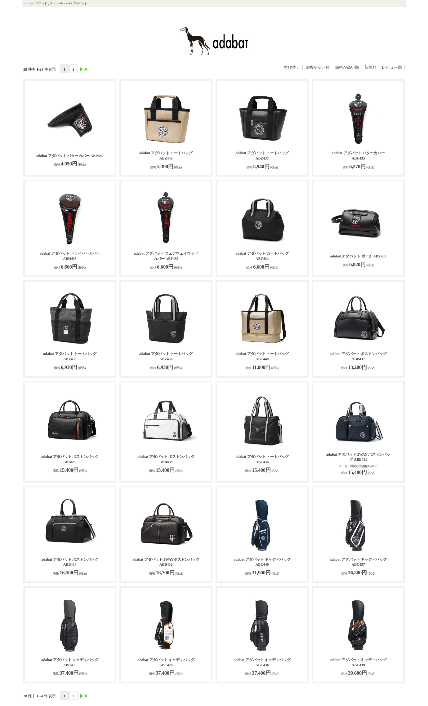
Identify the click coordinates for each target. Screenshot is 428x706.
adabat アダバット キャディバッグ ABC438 (69, 662)
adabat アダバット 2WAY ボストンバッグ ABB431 (358, 457)
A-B (60, 3)
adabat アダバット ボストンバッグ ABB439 (69, 459)
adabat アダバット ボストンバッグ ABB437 (358, 356)
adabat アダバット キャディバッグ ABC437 (358, 562)
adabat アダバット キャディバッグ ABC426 (165, 662)
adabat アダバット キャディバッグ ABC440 (262, 562)
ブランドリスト (46, 3)
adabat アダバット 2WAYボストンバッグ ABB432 (165, 562)
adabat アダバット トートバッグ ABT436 (261, 459)
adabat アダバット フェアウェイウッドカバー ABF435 (166, 256)
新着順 (370, 67)
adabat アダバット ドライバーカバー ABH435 (69, 256)
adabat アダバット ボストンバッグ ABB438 (165, 459)
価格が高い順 (347, 67)
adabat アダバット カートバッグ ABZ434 (261, 256)
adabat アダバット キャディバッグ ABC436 (262, 662)
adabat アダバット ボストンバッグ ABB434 (69, 562)
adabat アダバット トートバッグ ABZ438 (69, 356)
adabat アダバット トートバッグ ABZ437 (261, 155)
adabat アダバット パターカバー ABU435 (358, 155)
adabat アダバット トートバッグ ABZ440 (165, 155)
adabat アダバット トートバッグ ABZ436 (165, 356)
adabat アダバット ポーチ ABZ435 (358, 256)
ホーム (29, 3)
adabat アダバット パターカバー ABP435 (69, 156)
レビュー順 (392, 67)
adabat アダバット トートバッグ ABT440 (261, 356)
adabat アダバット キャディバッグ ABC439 (358, 662)
